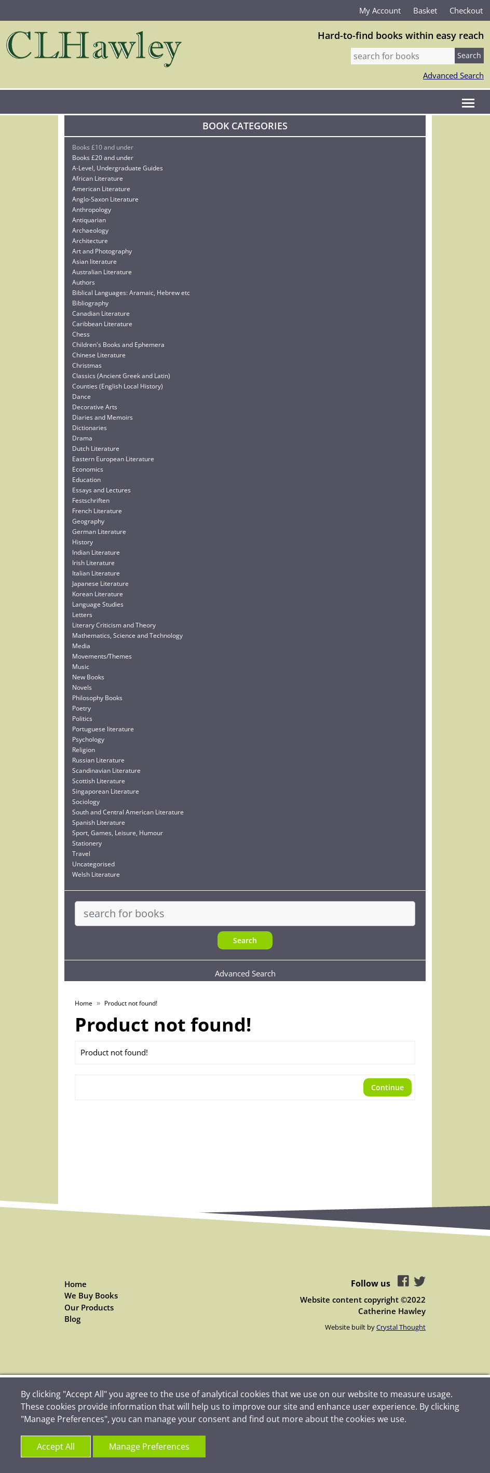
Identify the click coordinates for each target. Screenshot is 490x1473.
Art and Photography (102, 251)
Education (86, 479)
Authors (83, 282)
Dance (81, 396)
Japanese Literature (100, 583)
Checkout (466, 10)
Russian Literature (98, 760)
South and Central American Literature (128, 812)
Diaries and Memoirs (102, 417)
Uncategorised (93, 864)
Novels (82, 687)
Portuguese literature (103, 729)
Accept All (56, 1446)
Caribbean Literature (102, 323)
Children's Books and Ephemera (118, 344)
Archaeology (90, 230)
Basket (425, 10)
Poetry (81, 708)
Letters (82, 614)
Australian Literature (102, 271)
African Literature (97, 178)
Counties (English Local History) (117, 386)
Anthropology (91, 209)
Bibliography (90, 303)
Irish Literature (93, 562)
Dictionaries (89, 427)
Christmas (87, 365)
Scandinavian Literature (106, 770)
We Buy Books (91, 1295)
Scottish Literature (98, 780)
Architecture (90, 240)
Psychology (88, 739)
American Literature (101, 188)
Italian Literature (96, 573)
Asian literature (94, 261)
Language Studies (98, 604)
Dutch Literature (95, 448)
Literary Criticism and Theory (114, 625)
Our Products (89, 1307)
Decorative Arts (94, 407)
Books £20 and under (102, 157)
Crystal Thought (401, 1327)
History (82, 542)
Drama (82, 438)
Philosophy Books (97, 697)
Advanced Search (453, 75)
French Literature (97, 510)
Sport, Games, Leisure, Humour (117, 832)
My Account (380, 10)
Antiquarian (89, 220)
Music (80, 666)
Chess (81, 334)
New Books (88, 677)
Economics (87, 469)
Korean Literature (97, 594)
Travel (81, 853)
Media (81, 645)
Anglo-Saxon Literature (105, 199)
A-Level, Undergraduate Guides (117, 168)
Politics (82, 718)
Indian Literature (96, 552)
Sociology (86, 801)
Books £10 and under (102, 147)
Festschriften (91, 500)
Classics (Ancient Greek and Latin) (121, 375)
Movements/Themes (102, 656)
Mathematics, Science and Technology (127, 635)
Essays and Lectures (101, 490)
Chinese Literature (99, 355)
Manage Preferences (149, 1446)
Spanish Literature (98, 822)
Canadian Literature (101, 313)
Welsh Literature (96, 874)
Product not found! (130, 1003)
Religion (83, 749)
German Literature (99, 531)
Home (83, 1003)
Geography (88, 521)
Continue (387, 1087)
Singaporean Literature (105, 791)
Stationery (87, 843)
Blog (72, 1319)
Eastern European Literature (113, 458)
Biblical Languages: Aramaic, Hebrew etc (131, 292)
